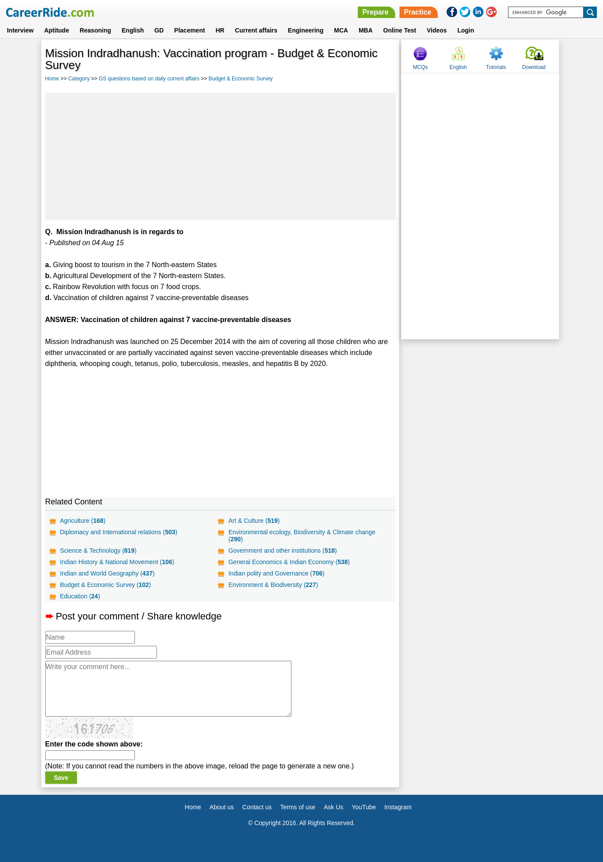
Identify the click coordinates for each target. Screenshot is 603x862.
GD (158, 30)
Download (533, 67)
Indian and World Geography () (107, 573)
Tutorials (496, 67)
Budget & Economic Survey (241, 79)
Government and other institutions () (283, 550)
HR (219, 30)
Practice (417, 12)
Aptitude (56, 30)
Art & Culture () (254, 520)
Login (466, 30)
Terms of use (297, 807)
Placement (189, 30)
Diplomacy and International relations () (119, 532)
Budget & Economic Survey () (105, 584)
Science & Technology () (98, 550)
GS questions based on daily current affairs (149, 79)
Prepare (375, 12)
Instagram (397, 807)
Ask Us (333, 807)
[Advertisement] (220, 156)
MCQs (420, 67)
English (133, 30)
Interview (20, 30)
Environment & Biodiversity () (273, 584)
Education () (80, 596)
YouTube (364, 807)
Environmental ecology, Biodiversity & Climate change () (302, 536)
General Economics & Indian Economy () (289, 561)
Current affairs (256, 30)
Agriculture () (83, 520)
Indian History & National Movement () (117, 561)
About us (222, 807)
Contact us (257, 807)
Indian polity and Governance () (277, 573)
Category (79, 79)
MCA (341, 30)
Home (52, 79)
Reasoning (95, 30)
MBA (366, 30)
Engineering (305, 30)
